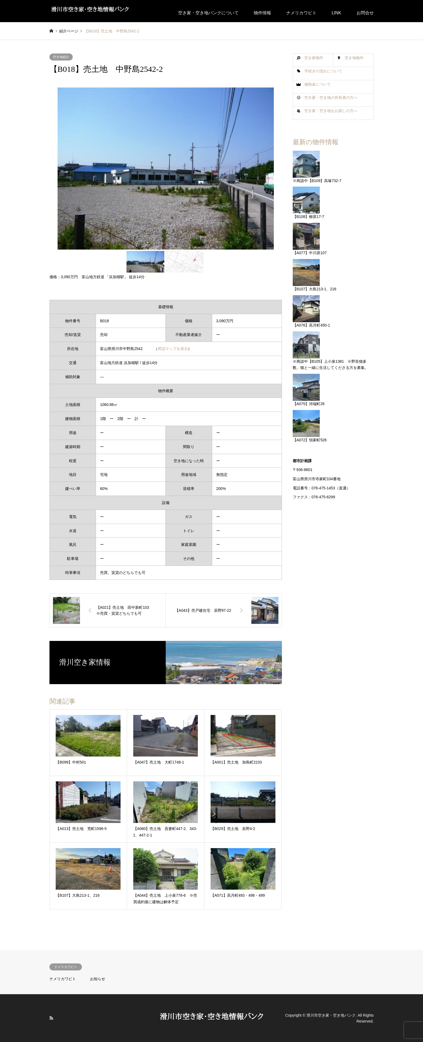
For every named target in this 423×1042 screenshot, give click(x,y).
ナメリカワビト (301, 13)
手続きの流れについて (323, 71)
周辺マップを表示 (173, 349)
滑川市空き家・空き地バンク (331, 1015)
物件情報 (262, 13)
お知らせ (97, 979)
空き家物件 (313, 58)
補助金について (317, 84)
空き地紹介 (61, 57)
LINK (336, 13)
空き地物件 (354, 58)
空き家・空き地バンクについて (208, 13)
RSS (51, 1018)
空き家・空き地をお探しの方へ (330, 111)
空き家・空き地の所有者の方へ (330, 97)
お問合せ (365, 13)
